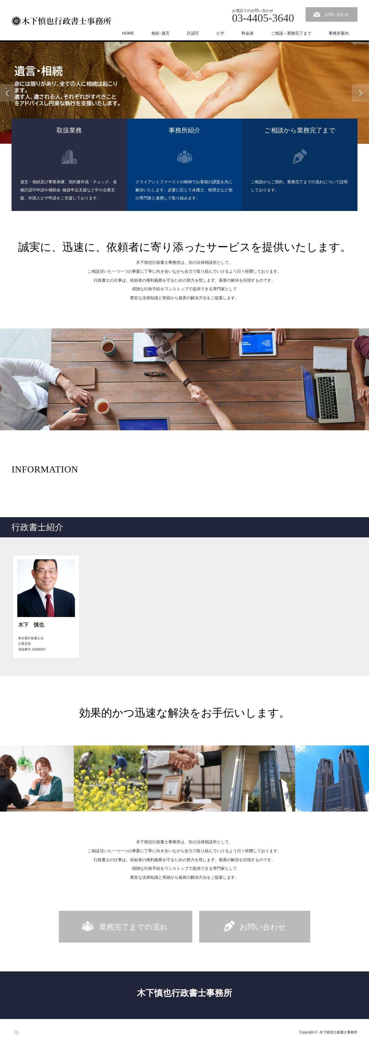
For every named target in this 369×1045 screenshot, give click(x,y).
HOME (128, 33)
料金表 (248, 33)
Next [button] (360, 93)
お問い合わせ (337, 14)
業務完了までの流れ (133, 927)
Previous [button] (8, 93)
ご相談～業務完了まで (291, 33)
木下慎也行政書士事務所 (184, 993)
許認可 (193, 33)
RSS (16, 1031)
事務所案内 (339, 33)
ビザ (220, 33)
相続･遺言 (160, 33)
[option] (184, 93)
